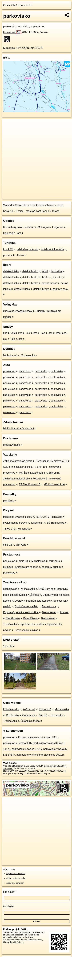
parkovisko (26, 5)
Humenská (12, 32)
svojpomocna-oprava (15, 522)
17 (4, 646)
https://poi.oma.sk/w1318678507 (16, 196)
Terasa (56, 211)
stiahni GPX (8, 771)
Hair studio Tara (12, 233)
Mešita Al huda (11, 444)
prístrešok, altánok (27, 249)
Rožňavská (12, 715)
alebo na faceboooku (15, 878)
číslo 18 (7, 544)
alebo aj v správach (15, 883)
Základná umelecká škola (17, 461)
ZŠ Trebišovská (55, 522)
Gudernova (28, 715)
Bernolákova (49, 606)
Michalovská (10, 355)
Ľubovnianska (11, 709)
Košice (50, 205)
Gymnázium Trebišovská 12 (51, 461)
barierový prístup (51, 567)
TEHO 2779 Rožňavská (49, 516)
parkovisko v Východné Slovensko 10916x (40, 754)
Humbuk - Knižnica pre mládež (20, 567)
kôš (5, 333)
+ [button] (8, 124)
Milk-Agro (43, 227)
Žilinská (34, 594)
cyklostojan (37, 522)
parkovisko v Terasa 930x (17, 743)
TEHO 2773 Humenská (16, 528)
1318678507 (60, 766)
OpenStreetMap (25, 194)
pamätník (8, 500)
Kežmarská (29, 709)
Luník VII (8, 249)
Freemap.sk (42, 194)
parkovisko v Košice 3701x (27, 749)
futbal (45, 271)
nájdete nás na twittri (15, 873)
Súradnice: (9, 48)
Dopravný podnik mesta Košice (32, 600)
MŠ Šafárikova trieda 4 (32, 472)
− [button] (8, 129)
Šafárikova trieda (30, 721)
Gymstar (57, 277)
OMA (14, 5)
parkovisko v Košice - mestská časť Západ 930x (30, 737)
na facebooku (25, 932)
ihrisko (45, 277)
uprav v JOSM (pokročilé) (41, 766)
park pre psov (60, 289)
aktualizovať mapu (20, 766)
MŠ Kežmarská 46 (54, 484)
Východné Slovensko (15, 205)
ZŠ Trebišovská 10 (29, 484)
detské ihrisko (11, 271)
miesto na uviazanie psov (17, 311)
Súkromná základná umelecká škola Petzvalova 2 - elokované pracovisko (32, 478)
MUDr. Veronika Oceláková (18, 428)
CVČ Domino (46, 589)
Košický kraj (37, 205)
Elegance (57, 227)
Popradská (45, 709)
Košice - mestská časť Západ (32, 211)
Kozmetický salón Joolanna (18, 227)
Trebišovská (13, 618)
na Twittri (29, 935)
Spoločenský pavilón (26, 606)
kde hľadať (9, 892)
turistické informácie (52, 249)
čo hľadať (8, 906)
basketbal (57, 271)
